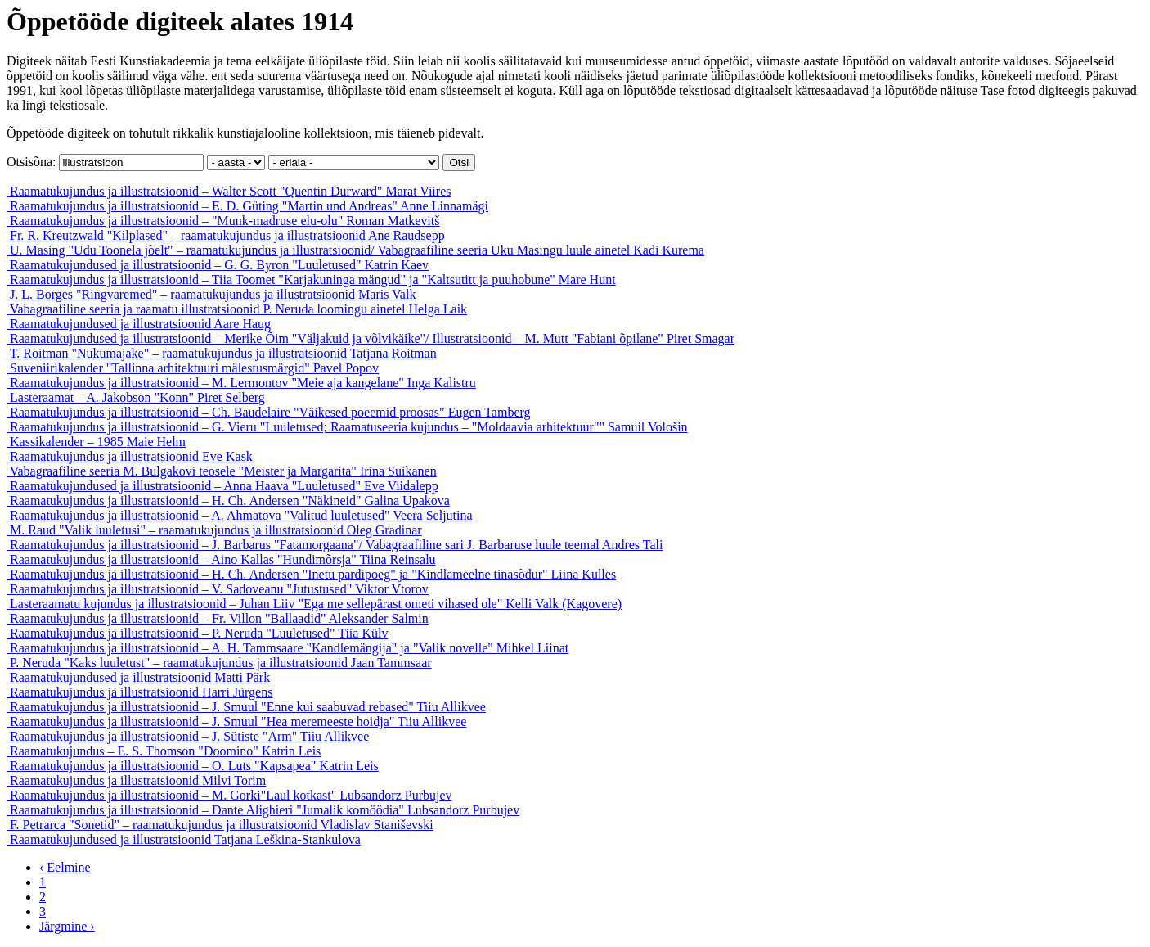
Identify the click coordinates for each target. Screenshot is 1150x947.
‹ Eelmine (65, 867)
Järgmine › (67, 926)
